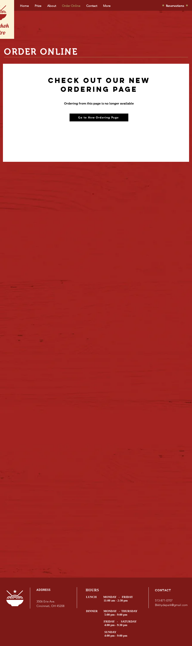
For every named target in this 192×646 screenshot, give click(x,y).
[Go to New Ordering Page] (99, 117)
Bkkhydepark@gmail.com (171, 605)
